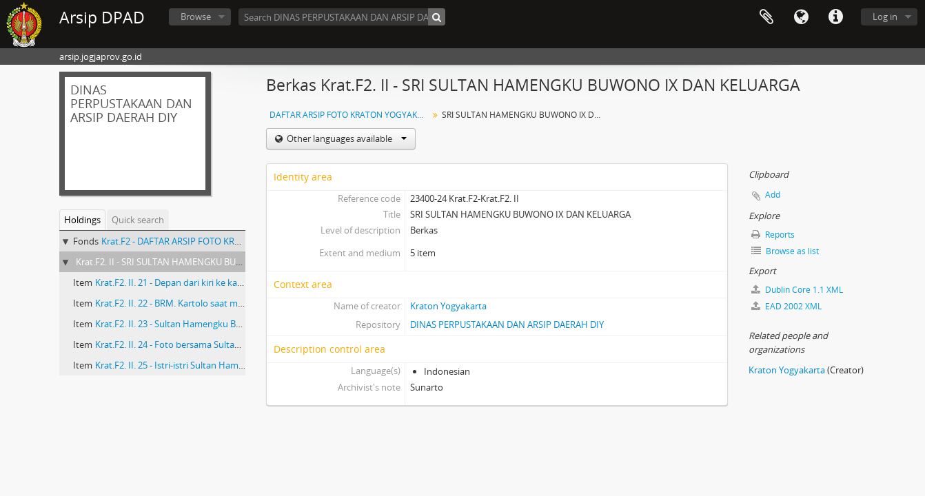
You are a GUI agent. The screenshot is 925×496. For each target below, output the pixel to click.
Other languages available (346, 138)
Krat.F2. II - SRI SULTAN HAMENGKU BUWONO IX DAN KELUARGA (209, 262)
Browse (196, 16)
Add (772, 194)
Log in (885, 16)
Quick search (138, 220)
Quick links (835, 17)
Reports (773, 234)
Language (801, 17)
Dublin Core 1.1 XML (797, 290)
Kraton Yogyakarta (448, 306)
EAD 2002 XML (786, 306)
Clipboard (766, 17)
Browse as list (785, 251)
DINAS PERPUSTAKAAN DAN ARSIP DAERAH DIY (507, 324)
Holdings (82, 220)
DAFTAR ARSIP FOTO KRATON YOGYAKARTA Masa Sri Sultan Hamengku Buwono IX (350, 115)
